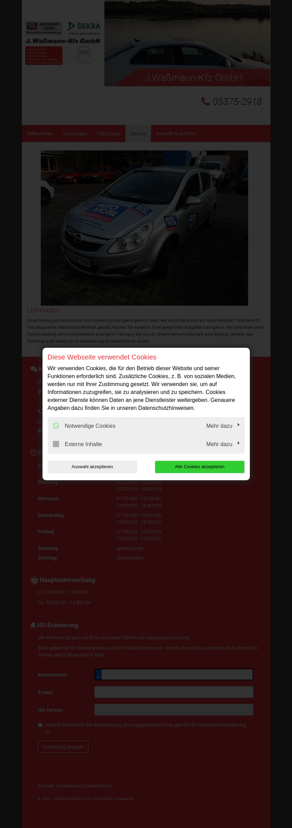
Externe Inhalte (77, 444)
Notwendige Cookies (84, 426)
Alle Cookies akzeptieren (200, 466)
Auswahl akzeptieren (92, 466)
